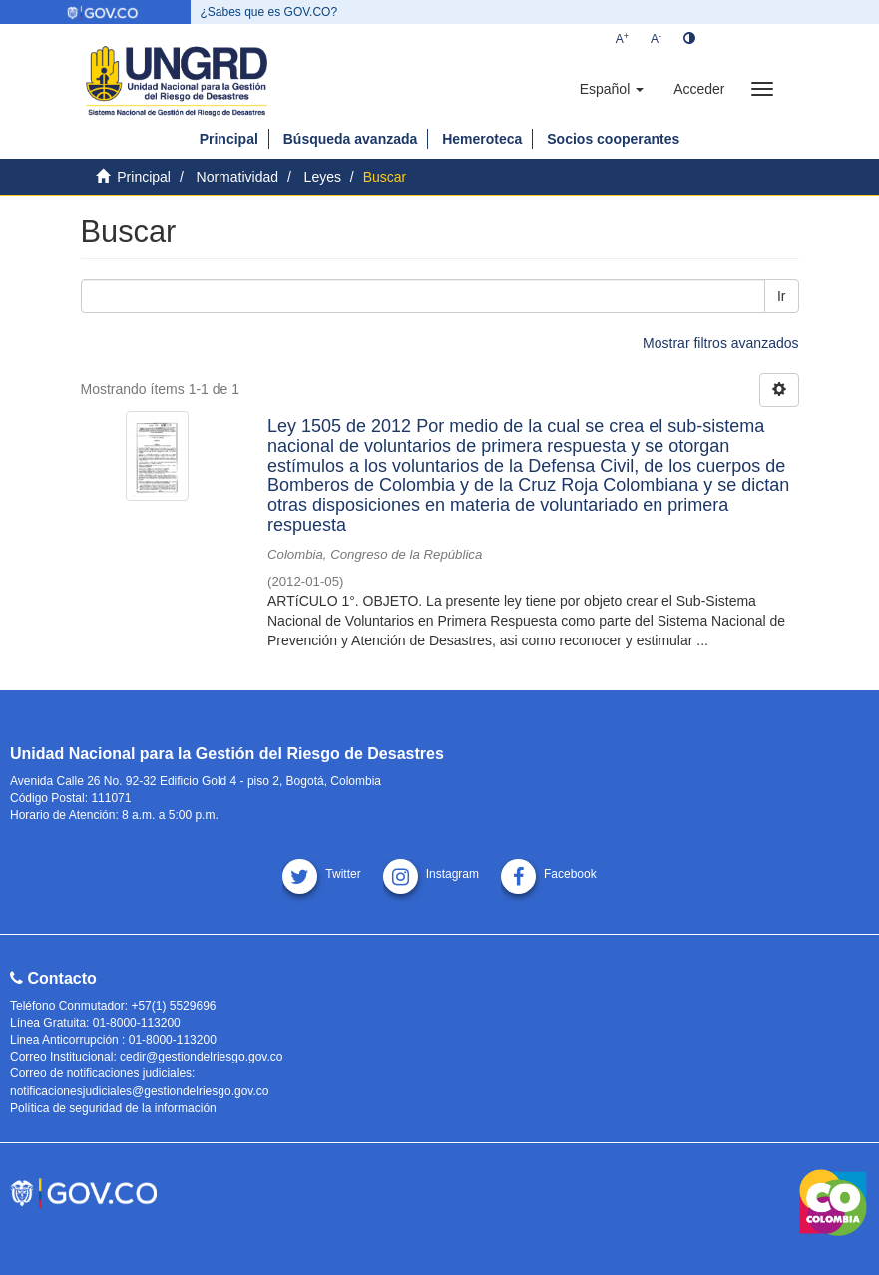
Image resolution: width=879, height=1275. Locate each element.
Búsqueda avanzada (350, 139)
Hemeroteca (482, 139)
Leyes (322, 177)
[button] (612, 89)
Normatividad (237, 177)
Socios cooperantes (613, 139)
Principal (229, 139)
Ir (781, 296)
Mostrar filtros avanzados (720, 343)
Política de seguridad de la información (113, 1108)
